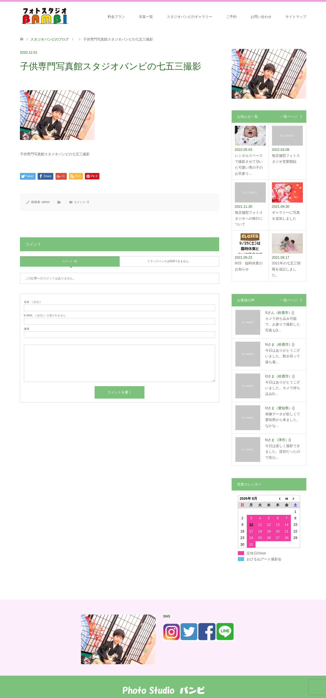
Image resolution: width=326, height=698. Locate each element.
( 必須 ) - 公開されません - (46, 315)
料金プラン (116, 17)
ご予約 (231, 17)
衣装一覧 (146, 17)
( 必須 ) (32, 302)
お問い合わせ (261, 17)
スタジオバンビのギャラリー (189, 17)
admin (46, 202)
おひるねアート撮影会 (264, 559)
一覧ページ (289, 116)
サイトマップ (295, 17)
